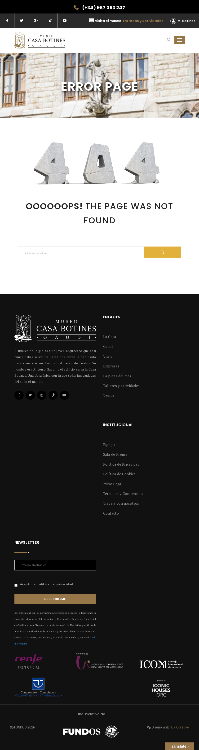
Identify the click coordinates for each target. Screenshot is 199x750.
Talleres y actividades (121, 385)
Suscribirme (55, 599)
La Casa (109, 336)
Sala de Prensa (115, 454)
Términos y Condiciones (123, 493)
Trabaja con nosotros (121, 503)
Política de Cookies (119, 474)
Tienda (109, 395)
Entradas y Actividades (143, 20)
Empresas (111, 366)
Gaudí (108, 346)
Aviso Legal (113, 483)
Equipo (109, 444)
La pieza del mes (117, 376)
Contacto (111, 513)
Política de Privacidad (121, 464)
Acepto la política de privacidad (46, 584)
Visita (108, 356)
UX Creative (180, 727)
